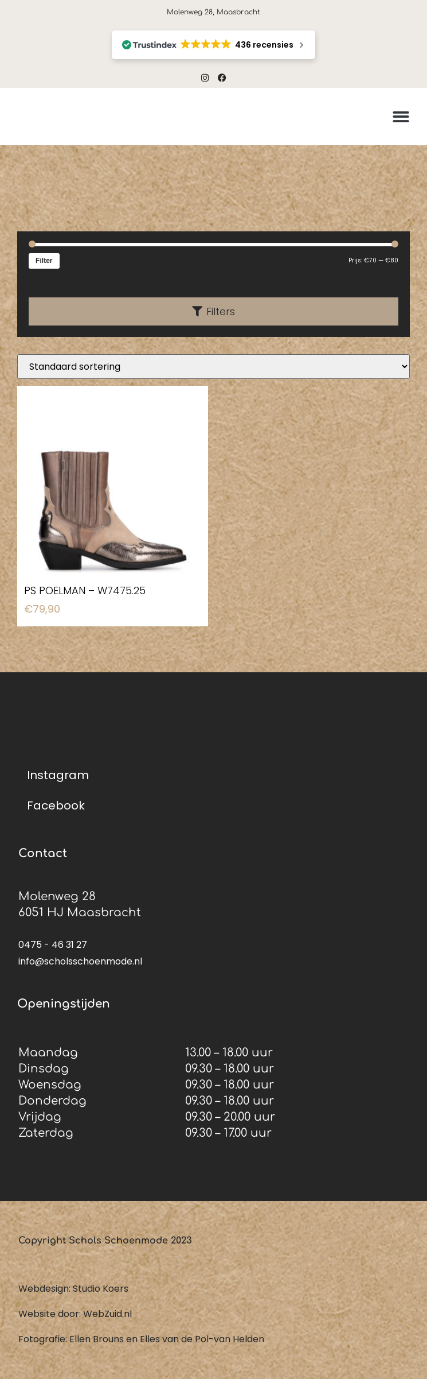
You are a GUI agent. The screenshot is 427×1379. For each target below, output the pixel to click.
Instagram (58, 775)
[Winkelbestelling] (213, 366)
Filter (44, 261)
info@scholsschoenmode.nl (80, 961)
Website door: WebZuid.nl (75, 1313)
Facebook (56, 805)
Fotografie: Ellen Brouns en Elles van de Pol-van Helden (141, 1339)
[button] (400, 116)
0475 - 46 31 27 (52, 944)
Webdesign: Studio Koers (73, 1288)
